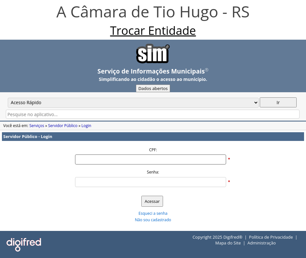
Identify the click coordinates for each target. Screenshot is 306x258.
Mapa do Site (228, 243)
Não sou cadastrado (153, 220)
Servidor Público (63, 125)
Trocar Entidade (153, 30)
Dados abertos (153, 88)
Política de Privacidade (271, 237)
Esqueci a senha (152, 213)
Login (86, 125)
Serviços (36, 125)
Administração (261, 243)
